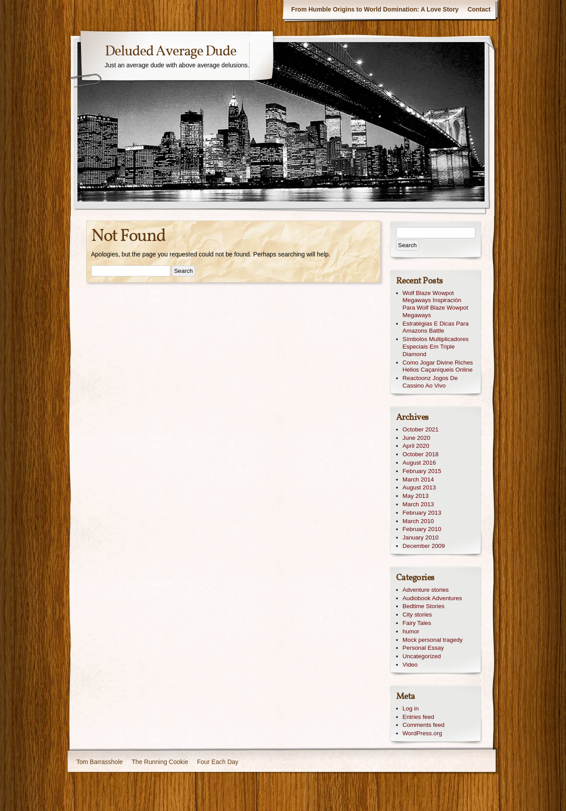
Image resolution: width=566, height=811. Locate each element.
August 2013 (419, 487)
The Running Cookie (160, 761)
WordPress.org (422, 733)
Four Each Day (217, 761)
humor (411, 631)
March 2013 (418, 504)
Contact (478, 9)
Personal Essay (423, 647)
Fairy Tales (417, 623)
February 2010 (422, 529)
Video (410, 664)
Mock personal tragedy (433, 639)
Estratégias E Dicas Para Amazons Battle (436, 327)
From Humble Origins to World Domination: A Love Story (374, 9)
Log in (411, 708)
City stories (417, 614)
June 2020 (417, 438)
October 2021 (421, 429)
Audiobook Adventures (432, 598)
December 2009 (424, 546)
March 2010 (418, 521)
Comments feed (424, 725)
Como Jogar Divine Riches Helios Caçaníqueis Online (438, 366)
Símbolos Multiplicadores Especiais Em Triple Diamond (436, 346)
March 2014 (418, 479)
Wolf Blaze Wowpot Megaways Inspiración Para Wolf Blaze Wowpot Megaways (435, 304)
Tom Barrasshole (100, 761)
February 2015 (422, 471)
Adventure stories (426, 589)
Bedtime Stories (424, 606)
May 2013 (416, 496)
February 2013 (422, 512)
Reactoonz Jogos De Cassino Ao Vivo (430, 382)
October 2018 (421, 454)
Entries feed (419, 717)
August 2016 (419, 462)
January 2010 (421, 537)
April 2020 (416, 445)
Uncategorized (422, 656)
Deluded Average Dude (170, 52)
